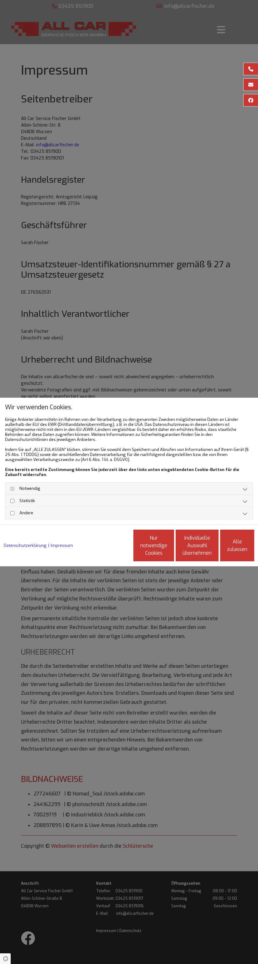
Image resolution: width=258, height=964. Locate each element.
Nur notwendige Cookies (106, 548)
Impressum (62, 529)
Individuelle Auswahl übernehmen (165, 548)
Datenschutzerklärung (25, 529)
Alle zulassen (225, 548)
